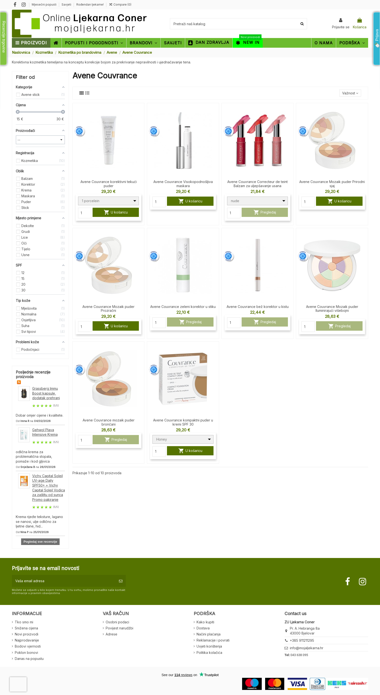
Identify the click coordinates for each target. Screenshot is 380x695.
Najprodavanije (27, 640)
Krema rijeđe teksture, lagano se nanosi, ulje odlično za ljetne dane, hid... (39, 521)
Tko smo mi (24, 622)
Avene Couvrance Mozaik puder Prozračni (108, 309)
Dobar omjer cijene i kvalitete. (39, 415)
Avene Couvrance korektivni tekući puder (108, 184)
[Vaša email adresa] (64, 581)
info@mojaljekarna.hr (306, 648)
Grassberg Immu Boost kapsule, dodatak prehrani (46, 393)
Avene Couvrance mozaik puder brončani (109, 422)
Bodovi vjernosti (28, 646)
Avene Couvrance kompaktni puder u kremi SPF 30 (183, 422)
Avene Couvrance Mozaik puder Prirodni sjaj (332, 184)
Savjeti (67, 4)
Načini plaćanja (209, 634)
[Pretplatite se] (121, 581)
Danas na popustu (29, 659)
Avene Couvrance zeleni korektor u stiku (183, 307)
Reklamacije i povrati (213, 640)
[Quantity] (84, 213)
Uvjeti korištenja (209, 646)
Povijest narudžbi (119, 628)
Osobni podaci (117, 622)
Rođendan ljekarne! (90, 4)
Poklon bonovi (26, 652)
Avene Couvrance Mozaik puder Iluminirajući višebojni (332, 309)
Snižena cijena (26, 628)
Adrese (111, 634)
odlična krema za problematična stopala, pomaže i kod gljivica (34, 456)
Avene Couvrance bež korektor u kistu (258, 307)
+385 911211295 (302, 640)
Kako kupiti (205, 622)
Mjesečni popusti (44, 4)
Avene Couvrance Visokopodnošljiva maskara (183, 184)
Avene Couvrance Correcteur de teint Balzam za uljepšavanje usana (257, 184)
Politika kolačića (209, 652)
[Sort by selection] (350, 93)
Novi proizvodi (26, 634)
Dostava (203, 628)
